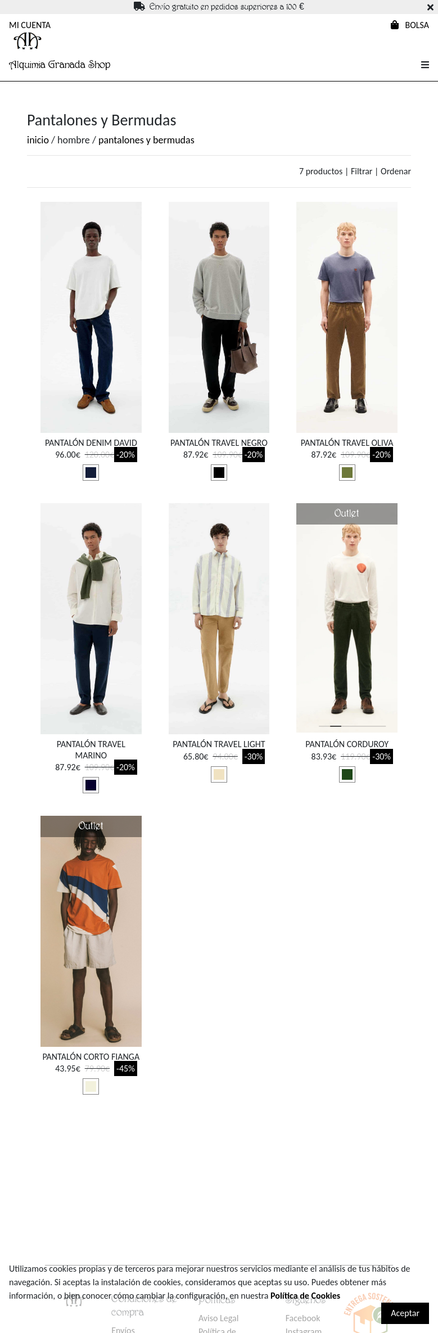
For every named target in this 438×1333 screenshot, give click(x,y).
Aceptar (405, 1313)
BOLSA (410, 25)
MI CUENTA (30, 25)
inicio (38, 140)
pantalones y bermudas (146, 140)
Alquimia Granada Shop (59, 65)
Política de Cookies (305, 1295)
